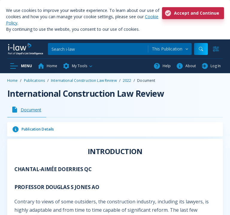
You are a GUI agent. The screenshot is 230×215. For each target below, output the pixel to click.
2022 (127, 80)
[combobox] (170, 49)
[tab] (26, 109)
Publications (34, 80)
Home (12, 80)
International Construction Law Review (83, 80)
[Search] (98, 49)
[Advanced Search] (216, 49)
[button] (77, 66)
